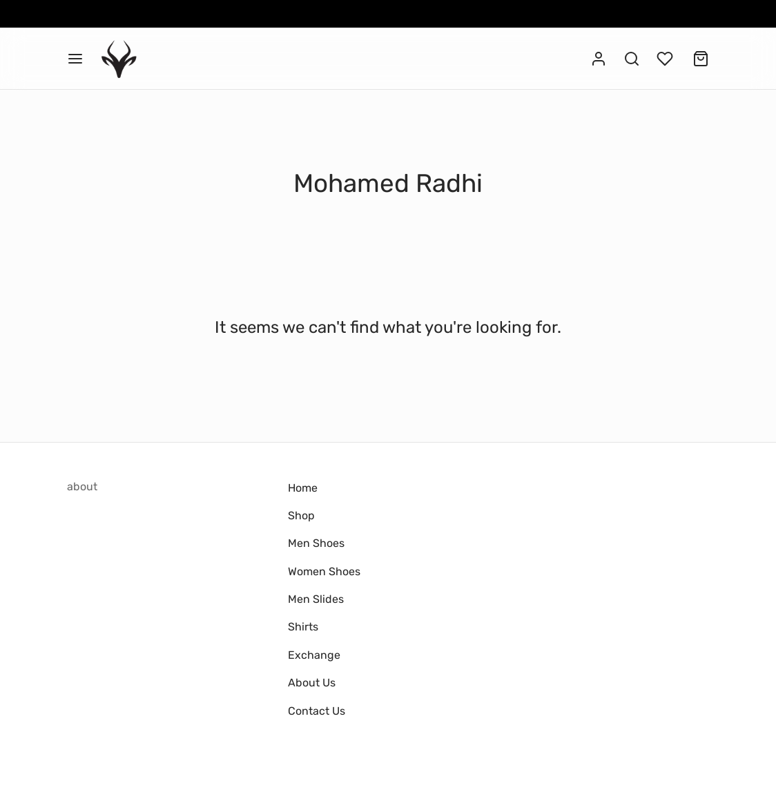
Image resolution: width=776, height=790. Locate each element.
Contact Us (316, 710)
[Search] (631, 58)
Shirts (303, 626)
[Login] (598, 58)
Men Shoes (316, 543)
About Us (312, 682)
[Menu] (75, 58)
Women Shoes (324, 571)
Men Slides (316, 599)
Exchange (314, 655)
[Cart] (700, 58)
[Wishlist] (666, 58)
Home (303, 487)
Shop (301, 515)
